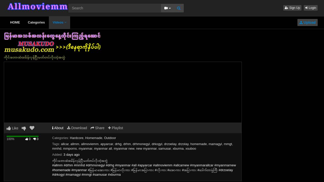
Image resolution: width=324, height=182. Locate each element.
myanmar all (103, 148)
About (58, 128)
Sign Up (292, 8)
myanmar (85, 148)
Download (77, 128)
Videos (59, 22)
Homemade (93, 138)
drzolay (183, 144)
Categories (36, 22)
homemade (198, 144)
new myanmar (146, 148)
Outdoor (110, 138)
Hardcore (76, 138)
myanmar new (124, 148)
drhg (118, 144)
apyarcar (106, 144)
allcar (65, 144)
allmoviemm (89, 144)
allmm (74, 144)
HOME (15, 22)
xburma (178, 148)
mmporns (70, 148)
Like (12, 128)
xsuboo (191, 148)
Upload (307, 22)
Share (98, 128)
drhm (127, 144)
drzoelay (170, 144)
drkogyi (157, 144)
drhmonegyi (141, 144)
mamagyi (215, 144)
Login (310, 8)
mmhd (56, 148)
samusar (164, 148)
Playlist (115, 128)
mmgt (228, 144)
